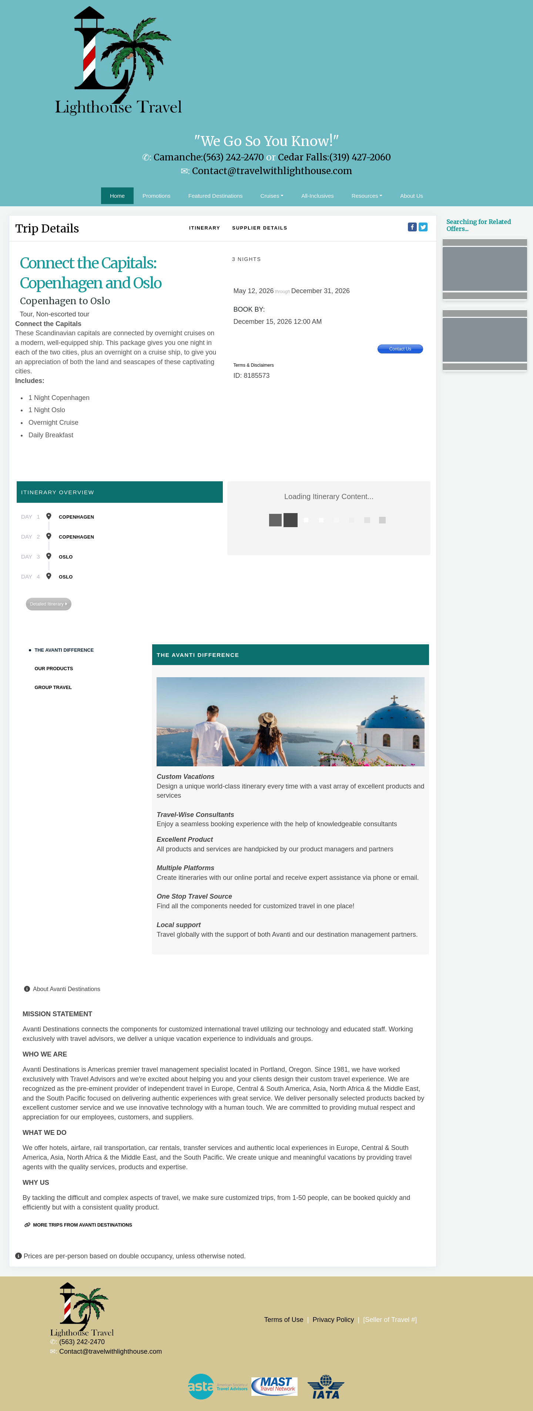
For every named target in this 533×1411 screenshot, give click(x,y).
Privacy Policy (333, 1319)
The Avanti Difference (64, 650)
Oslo (66, 557)
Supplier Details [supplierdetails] (259, 228)
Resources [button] (365, 196)
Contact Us (400, 349)
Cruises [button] (270, 196)
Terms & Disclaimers (253, 365)
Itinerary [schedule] (204, 228)
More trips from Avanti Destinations (78, 1225)
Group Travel (53, 687)
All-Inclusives (317, 196)
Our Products (54, 668)
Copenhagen (76, 517)
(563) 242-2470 (82, 1342)
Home (117, 196)
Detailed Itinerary (48, 604)
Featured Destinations (215, 196)
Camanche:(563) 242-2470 (209, 157)
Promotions (157, 196)
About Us (411, 196)
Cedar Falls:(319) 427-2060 (334, 157)
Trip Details (47, 228)
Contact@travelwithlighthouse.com (272, 171)
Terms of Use (284, 1319)
